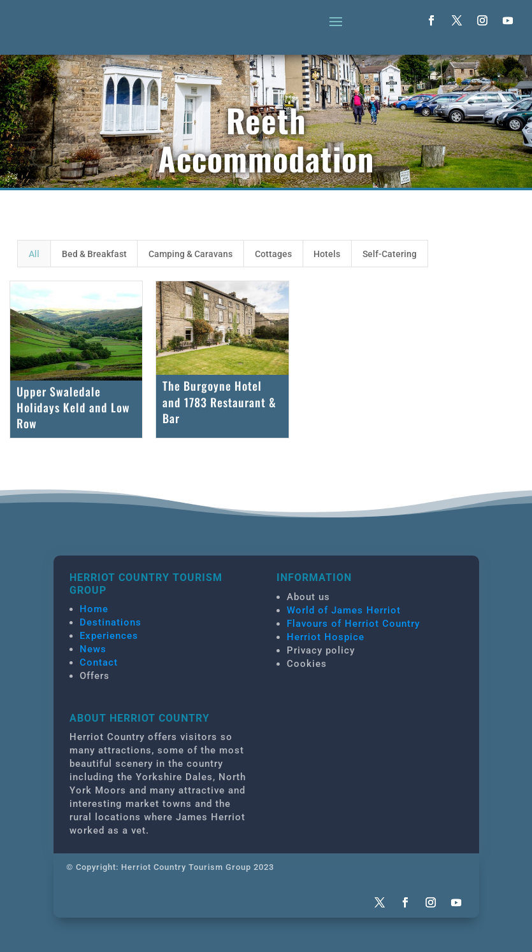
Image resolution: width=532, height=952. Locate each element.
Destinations (110, 622)
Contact (99, 662)
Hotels (326, 254)
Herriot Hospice (325, 637)
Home (94, 609)
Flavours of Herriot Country (353, 623)
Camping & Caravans (190, 254)
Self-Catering (390, 254)
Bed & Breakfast (94, 254)
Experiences (109, 635)
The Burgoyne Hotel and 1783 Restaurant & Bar (219, 401)
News (93, 649)
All (34, 254)
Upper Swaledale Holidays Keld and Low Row (73, 407)
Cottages (273, 254)
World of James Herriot (344, 610)
